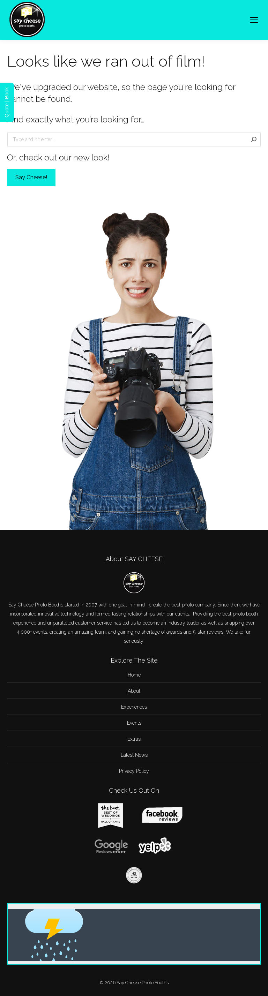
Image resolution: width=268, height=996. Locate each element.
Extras (134, 739)
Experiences (134, 707)
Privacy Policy (134, 771)
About (134, 691)
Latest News (134, 755)
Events (134, 723)
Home (134, 675)
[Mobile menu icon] (254, 20)
